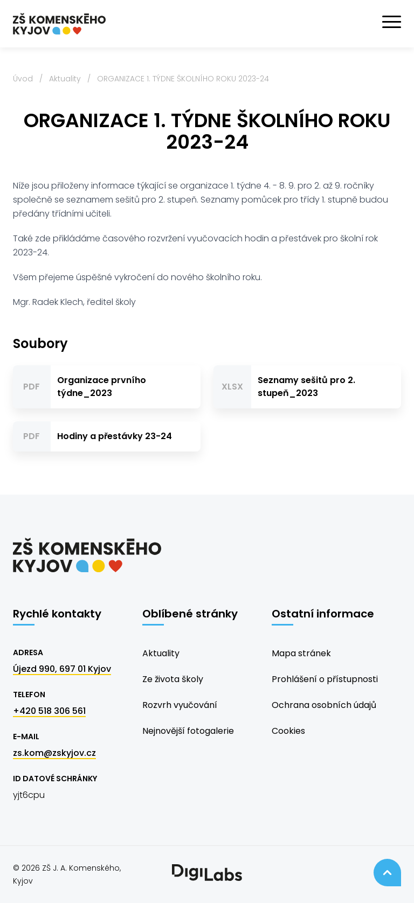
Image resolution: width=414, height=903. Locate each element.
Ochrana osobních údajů (324, 705)
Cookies (288, 731)
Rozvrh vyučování (179, 705)
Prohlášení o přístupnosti (325, 679)
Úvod (23, 78)
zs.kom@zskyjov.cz (54, 753)
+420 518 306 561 (49, 711)
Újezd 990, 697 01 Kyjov (62, 669)
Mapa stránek (301, 653)
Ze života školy (172, 679)
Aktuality (65, 78)
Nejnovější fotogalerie (188, 731)
